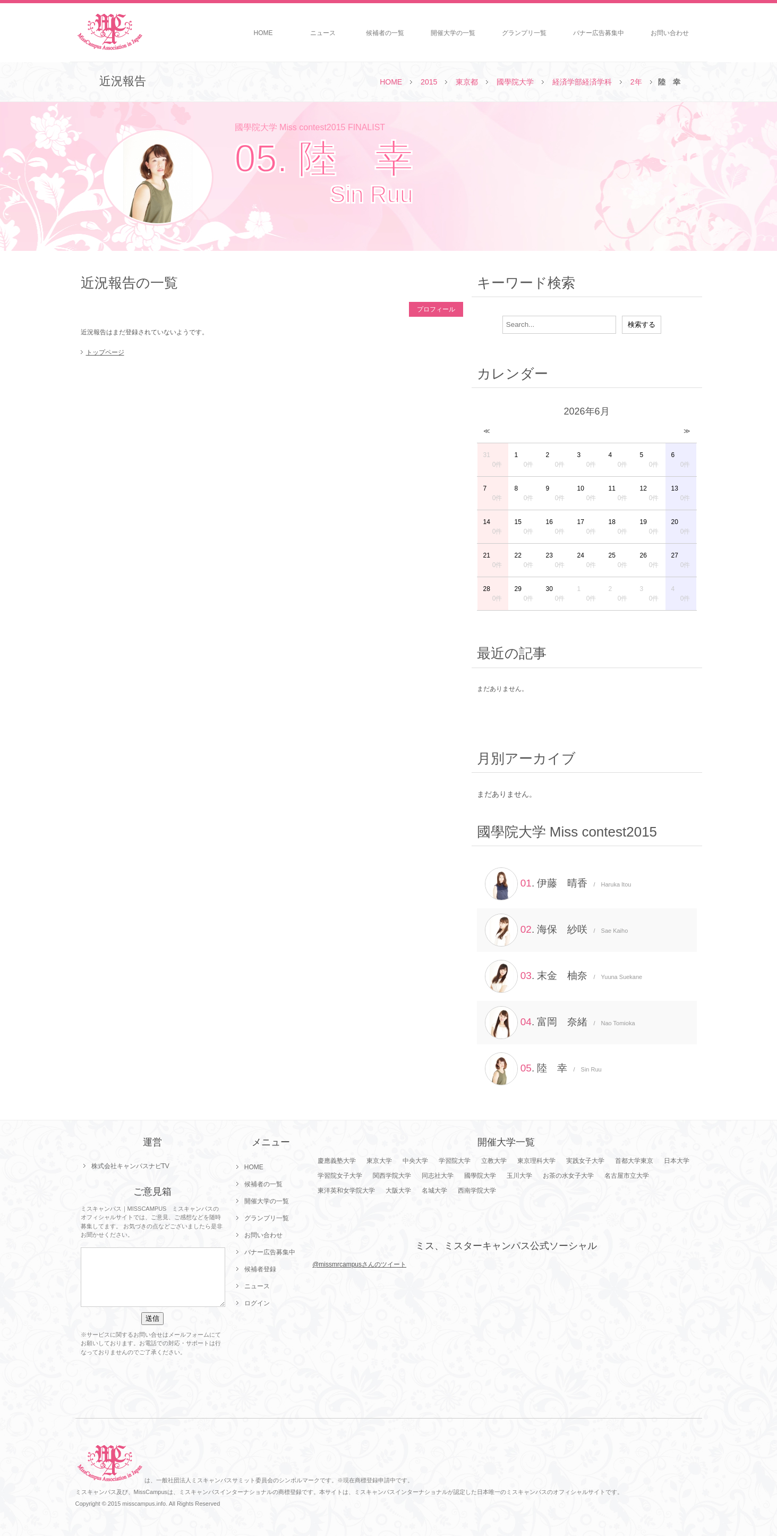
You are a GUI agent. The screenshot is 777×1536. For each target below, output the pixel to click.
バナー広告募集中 (598, 33)
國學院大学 (515, 82)
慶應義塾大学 (337, 1160)
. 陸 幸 (543, 1068)
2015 (429, 82)
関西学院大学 (392, 1175)
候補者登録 (260, 1269)
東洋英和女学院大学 (346, 1190)
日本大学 (676, 1160)
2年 (636, 82)
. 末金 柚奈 (564, 976)
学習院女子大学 (340, 1175)
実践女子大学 (585, 1160)
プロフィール (436, 309)
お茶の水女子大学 (568, 1175)
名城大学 (434, 1190)
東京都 (467, 82)
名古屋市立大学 (626, 1175)
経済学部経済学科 (582, 82)
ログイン (257, 1303)
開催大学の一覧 (453, 33)
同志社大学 (438, 1175)
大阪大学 (398, 1190)
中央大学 (415, 1160)
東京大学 (379, 1160)
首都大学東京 (634, 1160)
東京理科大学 (536, 1160)
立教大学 (494, 1160)
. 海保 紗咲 (556, 930)
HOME (263, 33)
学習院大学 (455, 1160)
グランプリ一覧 (524, 33)
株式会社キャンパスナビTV (130, 1166)
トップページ (105, 352)
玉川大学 (519, 1175)
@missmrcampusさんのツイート (359, 1264)
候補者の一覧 (385, 33)
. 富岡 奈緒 (560, 1022)
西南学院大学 (477, 1190)
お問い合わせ (670, 33)
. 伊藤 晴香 (558, 883)
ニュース (323, 33)
